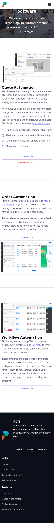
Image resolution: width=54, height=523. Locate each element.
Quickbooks (8, 204)
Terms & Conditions (12, 475)
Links (5, 458)
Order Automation (11, 504)
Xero (46, 200)
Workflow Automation (13, 509)
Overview (7, 493)
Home (5, 464)
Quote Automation (12, 498)
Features (27, 156)
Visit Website (27, 162)
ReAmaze (37, 344)
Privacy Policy (9, 480)
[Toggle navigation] (49, 4)
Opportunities (9, 469)
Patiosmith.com (41, 123)
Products (7, 487)
